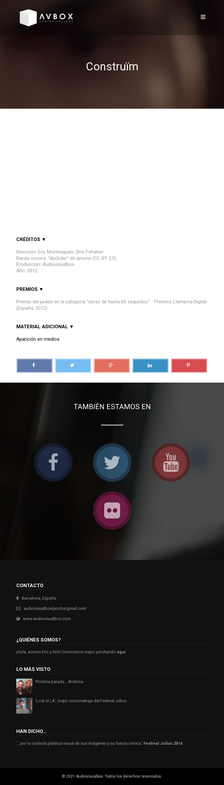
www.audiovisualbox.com (47, 618)
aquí (121, 651)
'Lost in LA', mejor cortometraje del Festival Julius (80, 700)
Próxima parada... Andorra (59, 681)
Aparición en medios (37, 339)
